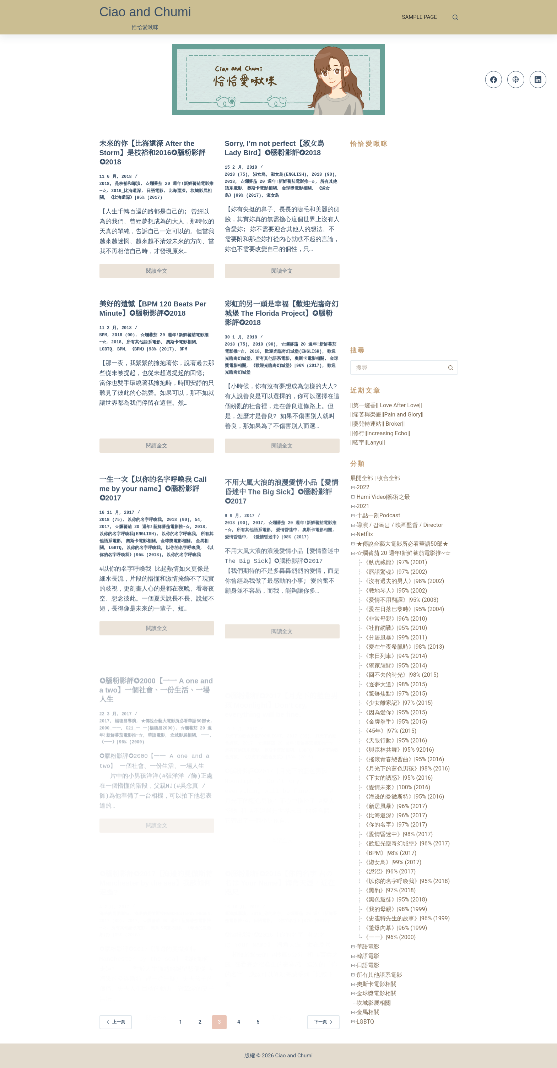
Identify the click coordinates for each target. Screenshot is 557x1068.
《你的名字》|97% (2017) (395, 824)
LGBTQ (105, 377)
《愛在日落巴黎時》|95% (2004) (403, 609)
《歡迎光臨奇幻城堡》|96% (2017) (406, 843)
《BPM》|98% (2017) (152, 377)
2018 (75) (236, 175)
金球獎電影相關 (297, 189)
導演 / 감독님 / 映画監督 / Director (400, 525)
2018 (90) (323, 175)
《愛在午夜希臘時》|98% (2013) (403, 646)
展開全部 (361, 478)
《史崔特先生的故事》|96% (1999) (406, 918)
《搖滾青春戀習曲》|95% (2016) (403, 759)
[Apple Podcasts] (515, 79)
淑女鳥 (259, 175)
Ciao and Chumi (145, 12)
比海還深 (176, 191)
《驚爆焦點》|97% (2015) (395, 693)
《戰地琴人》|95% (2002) (395, 590)
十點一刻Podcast (378, 515)
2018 (104, 184)
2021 (363, 506)
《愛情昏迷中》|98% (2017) (398, 834)
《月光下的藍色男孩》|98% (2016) (406, 768)
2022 (363, 487)
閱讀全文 (161, 273)
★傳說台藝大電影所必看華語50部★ (402, 543)
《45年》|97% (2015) (390, 731)
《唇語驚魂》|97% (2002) (395, 571)
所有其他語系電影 (143, 370)
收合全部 (388, 478)
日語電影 (154, 191)
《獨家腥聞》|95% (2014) (395, 665)
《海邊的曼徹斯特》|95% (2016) (403, 796)
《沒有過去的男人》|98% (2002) (403, 581)
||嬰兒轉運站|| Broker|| (377, 423)
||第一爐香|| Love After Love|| (386, 405)
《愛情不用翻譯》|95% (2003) (401, 599)
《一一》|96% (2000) (389, 937)
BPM (103, 363)
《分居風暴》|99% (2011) (395, 637)
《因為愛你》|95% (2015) (395, 712)
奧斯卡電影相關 (262, 189)
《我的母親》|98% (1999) (395, 909)
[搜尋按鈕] (451, 367)
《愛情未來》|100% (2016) (397, 787)
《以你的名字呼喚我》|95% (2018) (406, 881)
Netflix (365, 534)
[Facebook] (493, 79)
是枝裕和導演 (127, 184)
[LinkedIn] (538, 79)
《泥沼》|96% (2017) (389, 871)
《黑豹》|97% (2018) (389, 890)
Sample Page (419, 17)
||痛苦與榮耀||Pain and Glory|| (386, 414)
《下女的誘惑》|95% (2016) (398, 777)
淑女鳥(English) (289, 175)
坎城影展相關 (374, 1002)
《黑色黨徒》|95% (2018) (395, 899)
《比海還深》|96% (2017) (135, 198)
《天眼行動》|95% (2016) (395, 740)
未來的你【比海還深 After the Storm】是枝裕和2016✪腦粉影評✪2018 (152, 153)
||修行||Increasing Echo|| (380, 433)
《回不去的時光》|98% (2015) (401, 674)
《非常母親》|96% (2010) (395, 618)
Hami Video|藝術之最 (383, 497)
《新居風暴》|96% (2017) (395, 806)
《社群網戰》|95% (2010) (395, 628)
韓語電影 (368, 956)
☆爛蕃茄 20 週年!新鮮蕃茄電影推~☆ (277, 182)
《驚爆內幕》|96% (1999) (395, 928)
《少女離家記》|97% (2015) (398, 702)
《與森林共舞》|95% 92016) (398, 749)
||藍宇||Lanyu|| (367, 442)
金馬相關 (368, 1012)
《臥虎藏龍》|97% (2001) (395, 562)
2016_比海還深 (126, 191)
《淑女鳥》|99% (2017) (392, 862)
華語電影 (368, 946)
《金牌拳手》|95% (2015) (395, 721)
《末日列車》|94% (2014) (395, 656)
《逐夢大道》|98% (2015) (395, 684)
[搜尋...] (397, 367)
